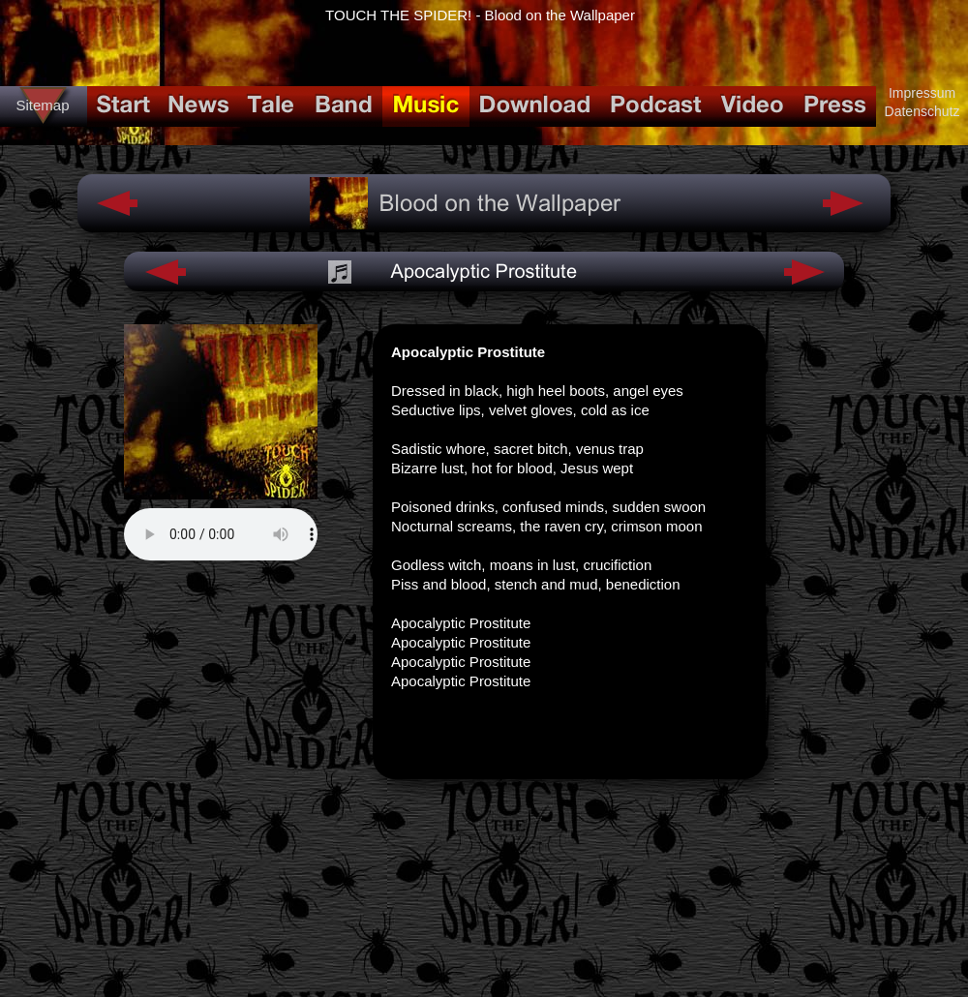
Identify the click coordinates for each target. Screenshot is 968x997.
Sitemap (42, 105)
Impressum (922, 93)
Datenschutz (922, 111)
